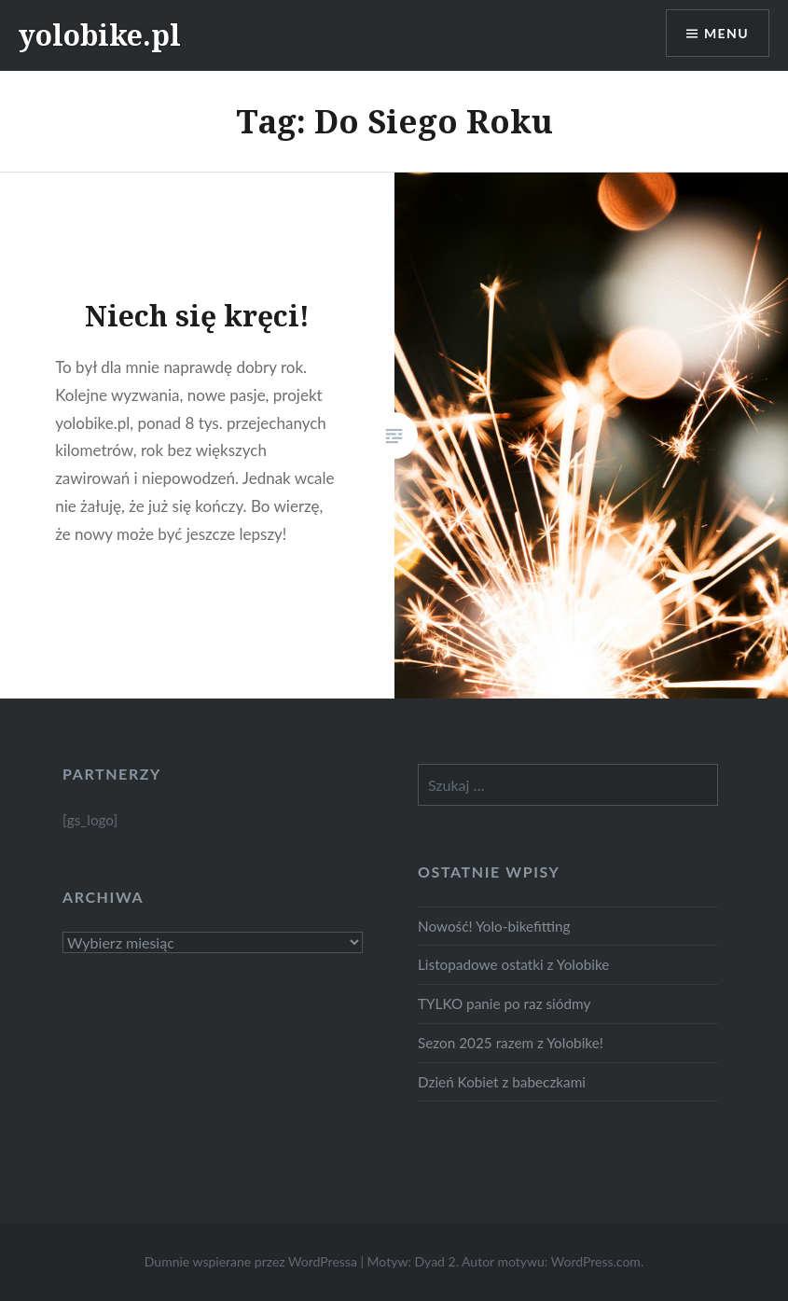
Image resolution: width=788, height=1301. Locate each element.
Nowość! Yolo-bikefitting (494, 926)
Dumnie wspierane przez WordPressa (251, 1261)
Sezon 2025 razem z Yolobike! (510, 1042)
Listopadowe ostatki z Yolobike (513, 964)
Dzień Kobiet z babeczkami (502, 1081)
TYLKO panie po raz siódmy (504, 1003)
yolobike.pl (100, 35)
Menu (726, 33)
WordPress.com (596, 1261)
